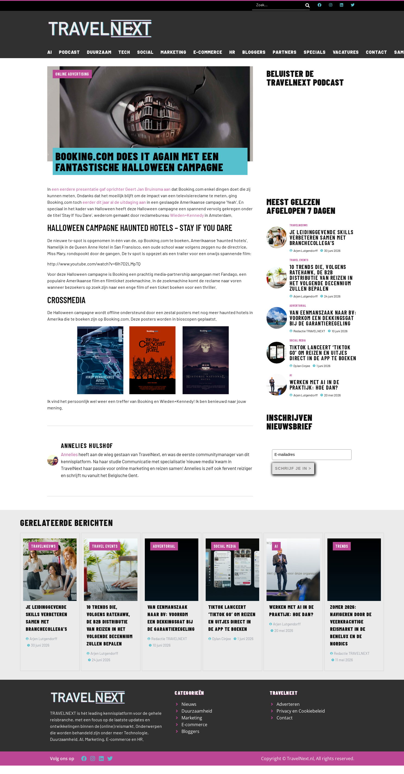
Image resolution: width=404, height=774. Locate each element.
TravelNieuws (299, 225)
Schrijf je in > (293, 468)
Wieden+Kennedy (187, 215)
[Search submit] (307, 5)
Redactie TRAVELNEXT (309, 331)
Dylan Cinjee (301, 366)
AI (291, 375)
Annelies (69, 454)
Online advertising (72, 74)
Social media (298, 340)
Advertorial (298, 305)
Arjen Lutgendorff (305, 250)
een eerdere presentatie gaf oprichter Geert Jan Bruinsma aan (111, 189)
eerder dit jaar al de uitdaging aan (114, 202)
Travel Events (299, 260)
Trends (342, 546)
